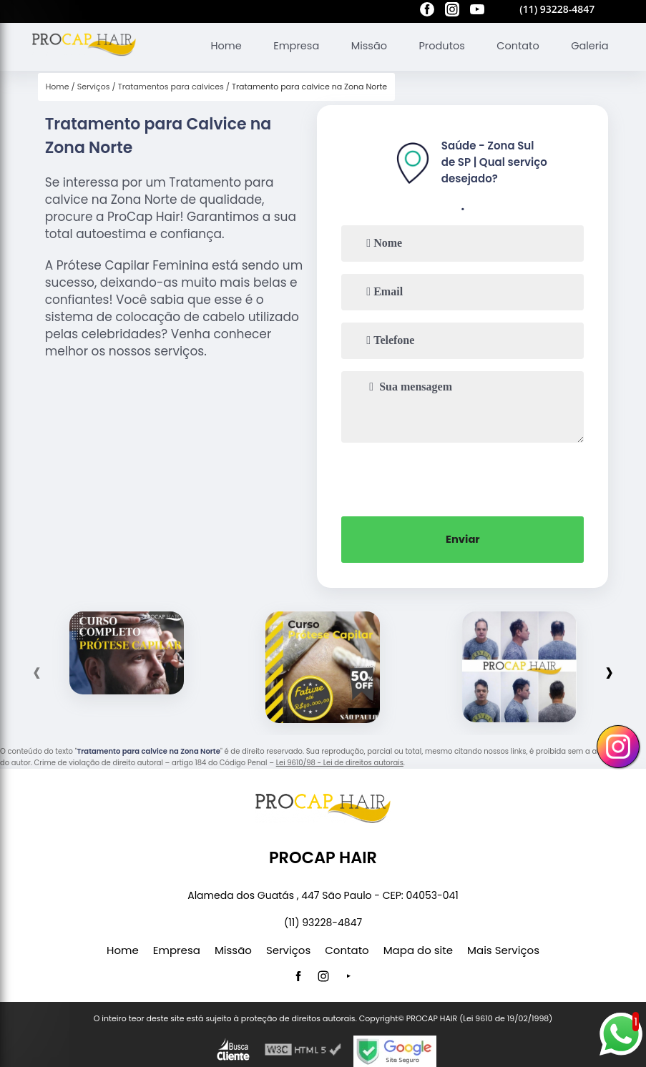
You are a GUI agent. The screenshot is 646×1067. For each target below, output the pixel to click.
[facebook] (427, 11)
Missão (362, 43)
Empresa (288, 43)
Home (216, 43)
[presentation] (463, 475)
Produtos (437, 43)
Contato (515, 43)
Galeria (588, 43)
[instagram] (452, 11)
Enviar (463, 537)
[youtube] (477, 11)
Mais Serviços (503, 947)
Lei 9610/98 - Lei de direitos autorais (339, 759)
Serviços (288, 947)
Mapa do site (418, 947)
